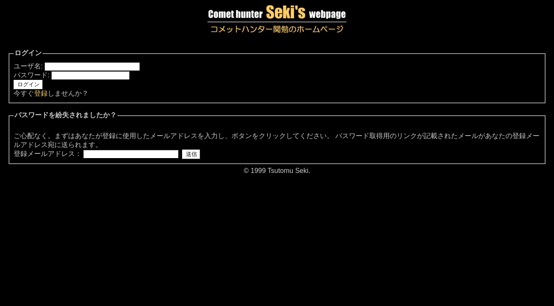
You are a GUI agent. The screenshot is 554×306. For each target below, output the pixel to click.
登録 (41, 93)
